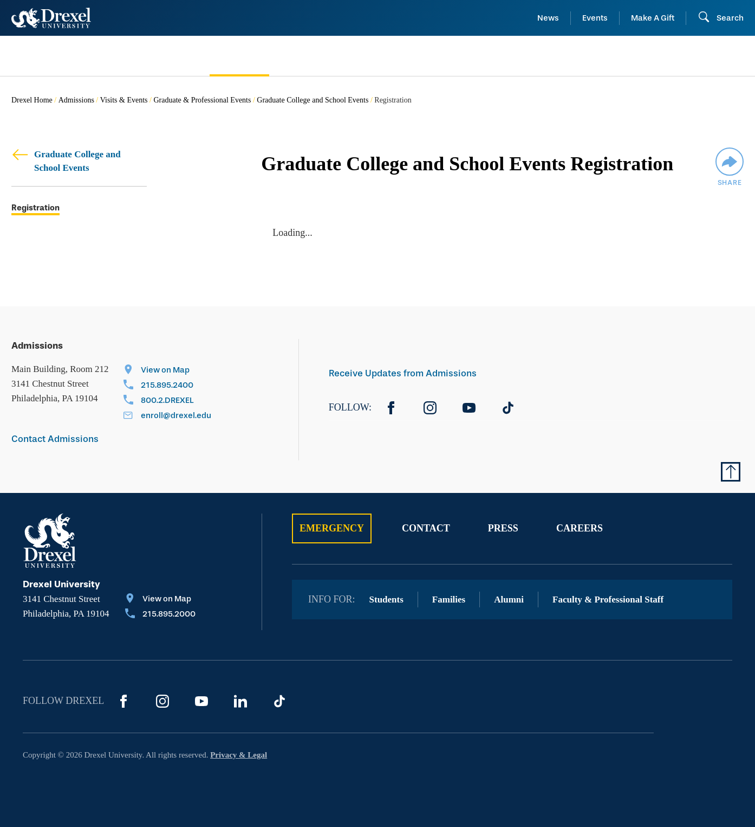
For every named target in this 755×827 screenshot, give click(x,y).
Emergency (332, 528)
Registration (35, 208)
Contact (426, 528)
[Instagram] (430, 407)
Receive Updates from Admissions (403, 373)
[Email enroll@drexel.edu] (167, 416)
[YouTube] (469, 407)
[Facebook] (391, 407)
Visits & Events (124, 100)
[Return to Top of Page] (730, 472)
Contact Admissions (55, 439)
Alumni (509, 599)
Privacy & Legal (238, 755)
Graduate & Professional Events (202, 100)
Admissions (76, 100)
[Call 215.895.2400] (167, 386)
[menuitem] (94, 56)
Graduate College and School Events (312, 100)
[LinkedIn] (240, 701)
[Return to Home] (51, 18)
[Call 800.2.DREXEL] (167, 401)
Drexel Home (32, 100)
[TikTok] (508, 407)
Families (448, 599)
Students (386, 599)
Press (503, 528)
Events (595, 18)
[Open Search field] (721, 17)
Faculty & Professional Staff (607, 599)
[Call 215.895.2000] (160, 615)
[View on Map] (167, 371)
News (548, 18)
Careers (579, 528)
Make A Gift (652, 18)
